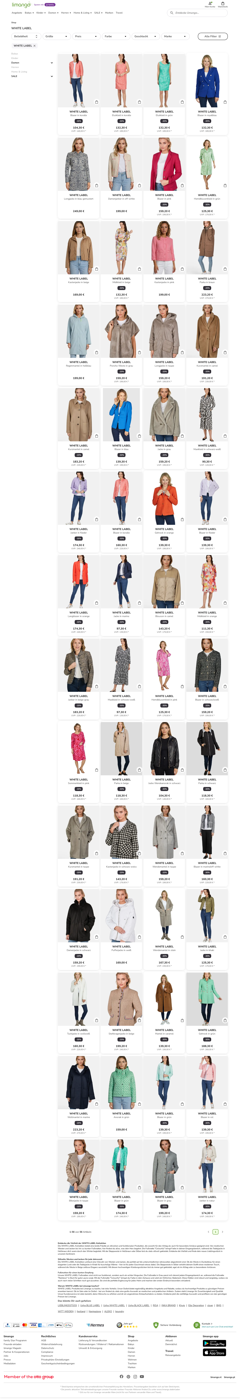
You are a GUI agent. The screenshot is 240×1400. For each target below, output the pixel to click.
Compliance (47, 1354)
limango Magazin (13, 1350)
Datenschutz (47, 1350)
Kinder (131, 1350)
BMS (218, 1307)
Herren (131, 1358)
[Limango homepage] (21, 5)
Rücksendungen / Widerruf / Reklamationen (101, 1346)
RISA (155, 1307)
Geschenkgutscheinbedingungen (58, 1365)
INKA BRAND (169, 1307)
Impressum (47, 1358)
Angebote (133, 1342)
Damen (15, 65)
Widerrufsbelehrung (51, 1346)
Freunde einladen (13, 1346)
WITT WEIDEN (66, 1313)
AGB (43, 1342)
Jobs (6, 1358)
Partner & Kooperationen (17, 1354)
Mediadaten (10, 1365)
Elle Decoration (196, 1307)
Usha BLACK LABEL (139, 1307)
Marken (132, 1369)
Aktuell (169, 1342)
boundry (119, 1313)
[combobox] (198, 15)
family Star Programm (15, 1342)
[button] (223, 5)
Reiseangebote (172, 1357)
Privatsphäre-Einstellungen (55, 1362)
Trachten (132, 1365)
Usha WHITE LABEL (114, 1307)
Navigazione (95, 1313)
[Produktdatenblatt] (78, 96)
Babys (131, 1346)
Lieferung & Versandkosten (93, 1342)
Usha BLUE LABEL (90, 1307)
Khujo (182, 1307)
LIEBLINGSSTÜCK (67, 1307)
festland (81, 1313)
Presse (7, 1362)
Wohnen (132, 1362)
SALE (14, 78)
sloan (210, 1307)
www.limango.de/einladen (168, 1391)
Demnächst (171, 1346)
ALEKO (108, 1313)
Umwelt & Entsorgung (90, 1350)
